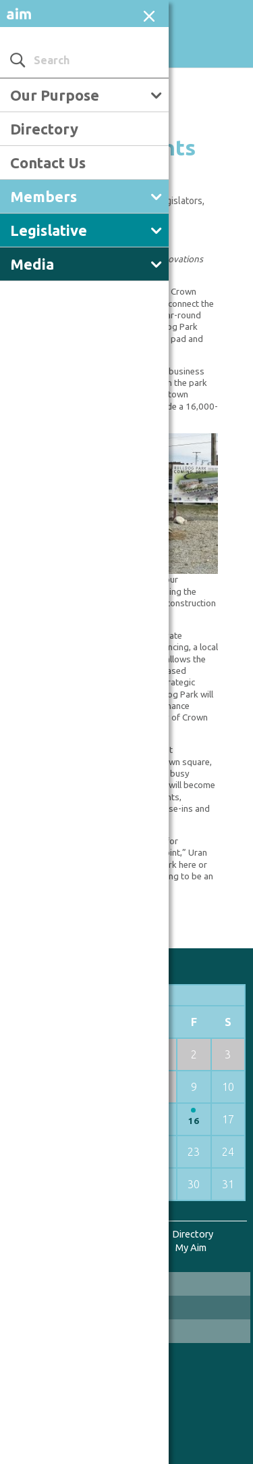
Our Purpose (54, 95)
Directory (44, 128)
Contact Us (48, 162)
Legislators (179, 200)
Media (32, 263)
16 (193, 1121)
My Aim (190, 1247)
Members (43, 196)
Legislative (48, 230)
